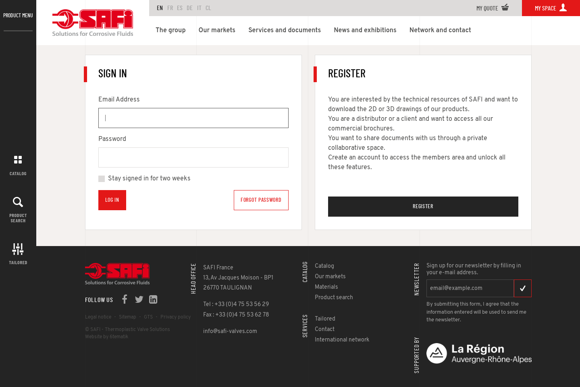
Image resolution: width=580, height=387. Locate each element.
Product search (18, 217)
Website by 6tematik (106, 337)
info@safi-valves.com (230, 332)
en (160, 8)
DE (190, 8)
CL (208, 8)
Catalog (18, 173)
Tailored (18, 262)
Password (112, 139)
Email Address (119, 100)
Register (423, 206)
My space (551, 8)
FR (170, 8)
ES (180, 8)
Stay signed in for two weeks (149, 179)
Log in (112, 200)
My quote (492, 8)
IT (199, 8)
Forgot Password (261, 200)
